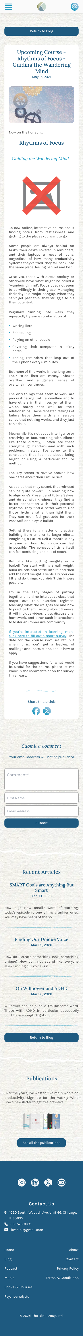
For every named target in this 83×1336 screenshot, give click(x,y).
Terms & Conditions (62, 1278)
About (74, 1250)
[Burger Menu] (8, 7)
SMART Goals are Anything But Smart (42, 887)
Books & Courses (18, 1287)
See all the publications (41, 1143)
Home (9, 1250)
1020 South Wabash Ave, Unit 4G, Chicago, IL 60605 (43, 1215)
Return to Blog (41, 31)
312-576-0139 (20, 1223)
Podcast (10, 1268)
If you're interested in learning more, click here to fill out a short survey (41, 633)
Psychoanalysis (16, 1296)
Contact (72, 1259)
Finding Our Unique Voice (41, 939)
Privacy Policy (68, 1268)
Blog (8, 1259)
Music (9, 1278)
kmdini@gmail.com (27, 1229)
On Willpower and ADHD (42, 988)
